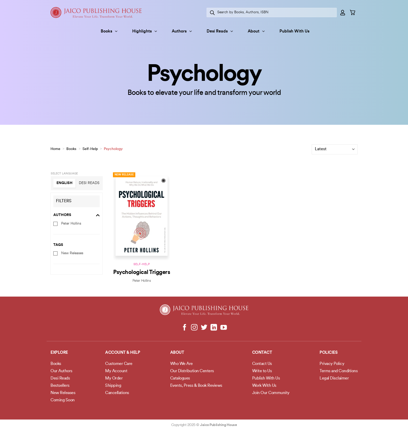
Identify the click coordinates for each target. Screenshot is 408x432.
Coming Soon (62, 400)
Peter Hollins (71, 223)
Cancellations (117, 393)
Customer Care (118, 364)
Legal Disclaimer (334, 378)
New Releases (72, 253)
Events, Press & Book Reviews (196, 386)
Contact (262, 353)
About (256, 31)
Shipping (113, 386)
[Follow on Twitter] (204, 327)
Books (109, 31)
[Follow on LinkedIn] (214, 327)
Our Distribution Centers (192, 371)
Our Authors (61, 371)
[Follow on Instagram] (194, 327)
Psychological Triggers (141, 273)
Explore (59, 353)
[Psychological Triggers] (142, 215)
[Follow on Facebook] (184, 327)
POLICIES (328, 353)
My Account (116, 371)
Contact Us (262, 364)
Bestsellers (59, 386)
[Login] (343, 12)
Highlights (144, 31)
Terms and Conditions (339, 371)
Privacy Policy (332, 364)
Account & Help (122, 353)
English (64, 183)
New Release (124, 174)
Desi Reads (220, 31)
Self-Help (90, 149)
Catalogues (180, 378)
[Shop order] (335, 149)
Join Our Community (271, 393)
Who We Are (181, 364)
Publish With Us (294, 31)
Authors (182, 31)
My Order (114, 378)
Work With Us (264, 386)
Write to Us (262, 371)
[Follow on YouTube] (223, 327)
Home (55, 149)
